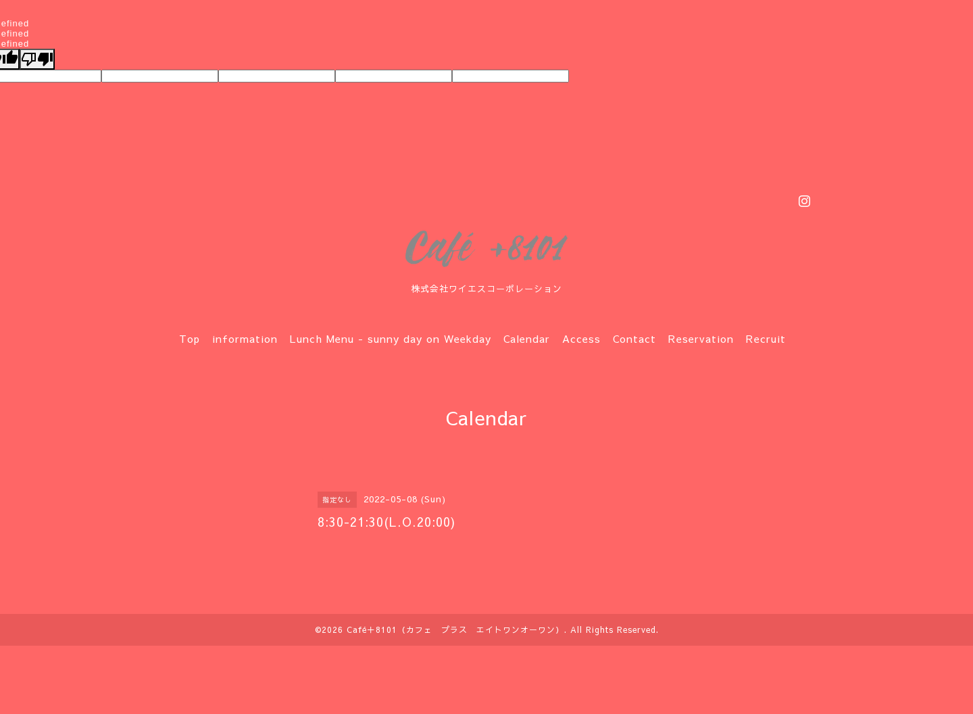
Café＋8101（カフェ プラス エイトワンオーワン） (455, 629)
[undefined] (37, 59)
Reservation (701, 338)
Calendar (526, 338)
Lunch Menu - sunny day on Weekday (390, 338)
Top (189, 338)
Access (581, 338)
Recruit (766, 338)
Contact (634, 338)
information (245, 338)
